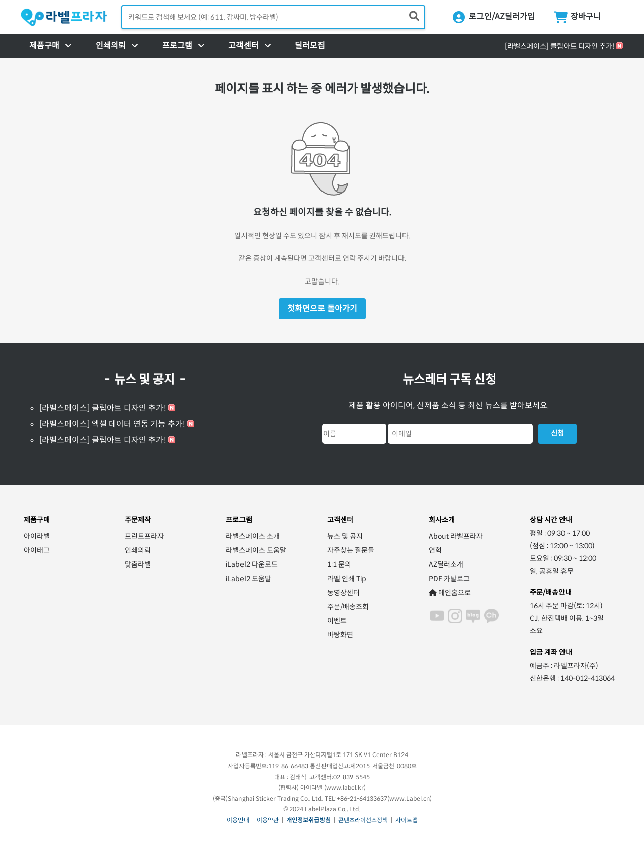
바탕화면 (340, 634)
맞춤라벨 (138, 564)
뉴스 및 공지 (345, 536)
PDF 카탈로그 (449, 578)
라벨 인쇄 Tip (346, 578)
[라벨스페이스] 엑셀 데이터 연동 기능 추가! (112, 424)
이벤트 (337, 620)
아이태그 (37, 550)
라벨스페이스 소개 (253, 536)
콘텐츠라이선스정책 (363, 820)
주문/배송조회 (348, 606)
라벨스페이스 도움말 (256, 550)
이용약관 (268, 820)
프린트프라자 (144, 536)
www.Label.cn (409, 798)
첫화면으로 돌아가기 (322, 308)
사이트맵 (406, 820)
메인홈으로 (450, 592)
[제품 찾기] (414, 17)
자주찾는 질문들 (350, 550)
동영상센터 (343, 592)
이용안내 (238, 820)
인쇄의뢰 (138, 550)
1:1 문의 (339, 564)
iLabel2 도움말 (248, 578)
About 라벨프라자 (456, 536)
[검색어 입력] (273, 17)
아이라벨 (37, 536)
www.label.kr (345, 787)
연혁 (435, 550)
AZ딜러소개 (446, 564)
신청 (557, 433)
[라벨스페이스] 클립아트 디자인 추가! (559, 46)
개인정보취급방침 (308, 820)
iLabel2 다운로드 (252, 564)
